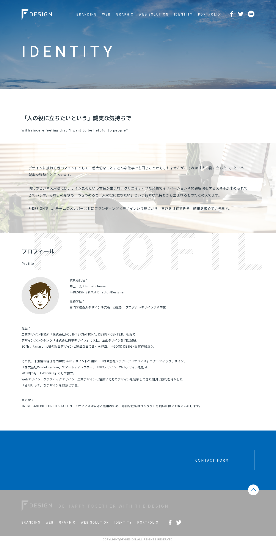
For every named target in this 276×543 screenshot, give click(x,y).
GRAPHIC (124, 14)
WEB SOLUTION (154, 14)
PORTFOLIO (209, 14)
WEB (106, 14)
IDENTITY (183, 14)
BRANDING (86, 14)
